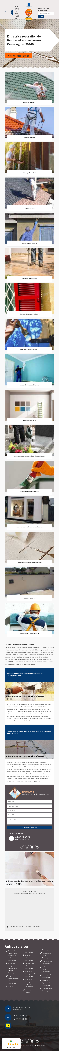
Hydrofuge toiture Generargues (47, 976)
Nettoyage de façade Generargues (46, 969)
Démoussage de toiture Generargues (30, 966)
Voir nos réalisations (18, 55)
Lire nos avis (11, 1047)
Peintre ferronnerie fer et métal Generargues (13, 979)
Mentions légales (40, 1046)
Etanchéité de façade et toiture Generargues (47, 983)
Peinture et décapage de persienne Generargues (29, 983)
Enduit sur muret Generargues (47, 990)
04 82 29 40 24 (17, 8)
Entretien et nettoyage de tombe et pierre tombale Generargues (13, 968)
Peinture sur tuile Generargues (47, 962)
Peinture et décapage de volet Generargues (30, 974)
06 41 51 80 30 (17, 15)
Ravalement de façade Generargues (46, 955)
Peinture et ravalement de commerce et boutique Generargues (12, 955)
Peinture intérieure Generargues (29, 958)
